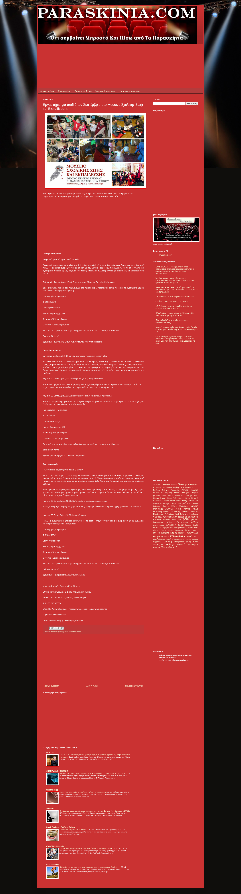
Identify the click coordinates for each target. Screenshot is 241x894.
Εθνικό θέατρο (181, 492)
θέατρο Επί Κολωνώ (189, 528)
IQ (154, 487)
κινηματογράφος (161, 536)
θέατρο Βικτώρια (174, 528)
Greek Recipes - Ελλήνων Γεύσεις (61, 827)
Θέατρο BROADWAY (176, 495)
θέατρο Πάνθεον (159, 530)
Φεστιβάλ (157, 517)
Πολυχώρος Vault (172, 514)
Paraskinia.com (165, 255)
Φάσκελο (50, 809)
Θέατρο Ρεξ (157, 503)
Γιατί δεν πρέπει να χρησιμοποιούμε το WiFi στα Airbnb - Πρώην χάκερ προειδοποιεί (92, 773)
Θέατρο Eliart (192, 495)
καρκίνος (182, 533)
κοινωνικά (176, 536)
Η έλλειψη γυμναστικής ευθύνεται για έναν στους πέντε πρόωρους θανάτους (89, 867)
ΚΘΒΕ (195, 503)
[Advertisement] (99, 51)
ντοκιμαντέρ (179, 542)
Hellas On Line (52, 865)
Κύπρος (165, 506)
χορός (175, 547)
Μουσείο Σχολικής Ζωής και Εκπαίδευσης (65, 632)
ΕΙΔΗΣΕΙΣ (50, 752)
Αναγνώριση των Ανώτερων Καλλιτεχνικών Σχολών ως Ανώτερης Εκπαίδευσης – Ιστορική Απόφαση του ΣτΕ (177, 329)
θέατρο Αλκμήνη (160, 528)
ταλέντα (169, 547)
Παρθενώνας (158, 514)
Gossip (182, 484)
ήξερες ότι (182, 517)
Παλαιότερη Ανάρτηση (134, 686)
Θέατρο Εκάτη (172, 498)
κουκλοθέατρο (159, 539)
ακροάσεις (193, 517)
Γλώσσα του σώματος (162, 493)
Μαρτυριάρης (52, 790)
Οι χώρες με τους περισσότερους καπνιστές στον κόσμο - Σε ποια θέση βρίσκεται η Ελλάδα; (95, 811)
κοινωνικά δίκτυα (191, 536)
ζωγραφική (171, 525)
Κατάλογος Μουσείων (130, 91)
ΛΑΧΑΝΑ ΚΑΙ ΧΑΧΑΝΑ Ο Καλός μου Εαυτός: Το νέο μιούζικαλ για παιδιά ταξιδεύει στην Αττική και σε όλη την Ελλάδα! (177, 289)
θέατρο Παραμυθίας (176, 530)
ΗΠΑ (164, 495)
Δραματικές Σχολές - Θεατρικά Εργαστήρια (95, 91)
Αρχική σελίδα (47, 91)
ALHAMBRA (157, 485)
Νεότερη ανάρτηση (51, 686)
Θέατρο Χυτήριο (170, 503)
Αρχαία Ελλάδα (190, 490)
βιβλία (186, 519)
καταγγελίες (192, 533)
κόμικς (188, 539)
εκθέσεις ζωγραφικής (177, 522)
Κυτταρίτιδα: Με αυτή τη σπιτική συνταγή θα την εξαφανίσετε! (83, 792)
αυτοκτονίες (176, 519)
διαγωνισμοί (158, 522)
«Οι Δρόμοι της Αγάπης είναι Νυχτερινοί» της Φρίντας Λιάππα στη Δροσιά (174, 307)
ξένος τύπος (192, 542)
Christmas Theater (169, 485)
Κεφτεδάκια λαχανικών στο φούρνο (73, 829)
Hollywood (193, 484)
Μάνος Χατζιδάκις (179, 506)
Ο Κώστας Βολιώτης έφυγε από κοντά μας (173, 301)
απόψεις (157, 519)
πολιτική (181, 544)
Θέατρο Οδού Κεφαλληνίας (175, 501)
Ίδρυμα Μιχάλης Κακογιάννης (178, 487)
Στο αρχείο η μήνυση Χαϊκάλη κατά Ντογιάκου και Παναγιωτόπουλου (86, 848)
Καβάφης (156, 506)
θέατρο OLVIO (191, 525)
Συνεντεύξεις (64, 91)
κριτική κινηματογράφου (175, 539)
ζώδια (181, 525)
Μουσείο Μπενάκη (190, 511)
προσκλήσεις (193, 545)
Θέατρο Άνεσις (159, 498)
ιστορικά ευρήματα (161, 533)
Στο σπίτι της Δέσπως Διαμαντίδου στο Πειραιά (175, 297)
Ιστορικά (182, 503)
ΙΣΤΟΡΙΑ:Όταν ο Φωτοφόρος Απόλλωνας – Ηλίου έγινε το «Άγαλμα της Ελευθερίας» (176, 314)
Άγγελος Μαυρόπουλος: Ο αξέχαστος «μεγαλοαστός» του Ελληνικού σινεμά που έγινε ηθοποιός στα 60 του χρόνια (175, 280)
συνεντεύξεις (159, 547)
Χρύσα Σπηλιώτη (170, 517)
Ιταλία (189, 503)
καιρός (173, 533)
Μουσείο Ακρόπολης (172, 511)
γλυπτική (194, 519)
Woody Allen (160, 487)
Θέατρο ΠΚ (193, 501)
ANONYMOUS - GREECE (57, 771)
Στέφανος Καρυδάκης (189, 514)
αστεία (166, 519)
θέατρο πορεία (191, 530)
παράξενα (158, 544)
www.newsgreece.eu (55, 846)
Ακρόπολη (175, 490)
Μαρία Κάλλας (183, 509)
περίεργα (170, 544)
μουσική (168, 541)
